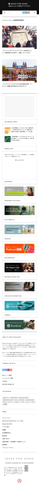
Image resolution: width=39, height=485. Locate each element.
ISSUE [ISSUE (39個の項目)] (16, 400)
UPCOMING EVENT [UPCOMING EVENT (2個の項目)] (30, 400)
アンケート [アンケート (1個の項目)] (9, 402)
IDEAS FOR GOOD (19, 458)
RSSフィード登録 (7, 375)
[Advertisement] (19, 106)
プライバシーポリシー (8, 448)
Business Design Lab (8, 384)
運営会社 (4, 436)
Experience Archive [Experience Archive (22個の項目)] (23, 397)
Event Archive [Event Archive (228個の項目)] (13, 397)
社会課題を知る (6, 433)
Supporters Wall (7, 424)
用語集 (4, 430)
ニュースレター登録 (7, 378)
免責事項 (4, 445)
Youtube (4, 381)
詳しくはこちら (19, 160)
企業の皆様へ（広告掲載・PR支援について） (14, 442)
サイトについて (6, 418)
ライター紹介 (5, 427)
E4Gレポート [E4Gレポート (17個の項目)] (6, 397)
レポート (10, 46)
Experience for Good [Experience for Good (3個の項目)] (8, 400)
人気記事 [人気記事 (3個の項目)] (5, 404)
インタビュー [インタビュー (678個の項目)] (17, 402)
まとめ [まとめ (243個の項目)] (4, 402)
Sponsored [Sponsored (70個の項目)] (21, 400)
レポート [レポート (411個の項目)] (33, 402)
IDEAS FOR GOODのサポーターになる (12, 421)
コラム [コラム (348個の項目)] (22, 402)
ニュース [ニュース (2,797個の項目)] (28, 402)
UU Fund (20, 354)
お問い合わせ (5, 439)
